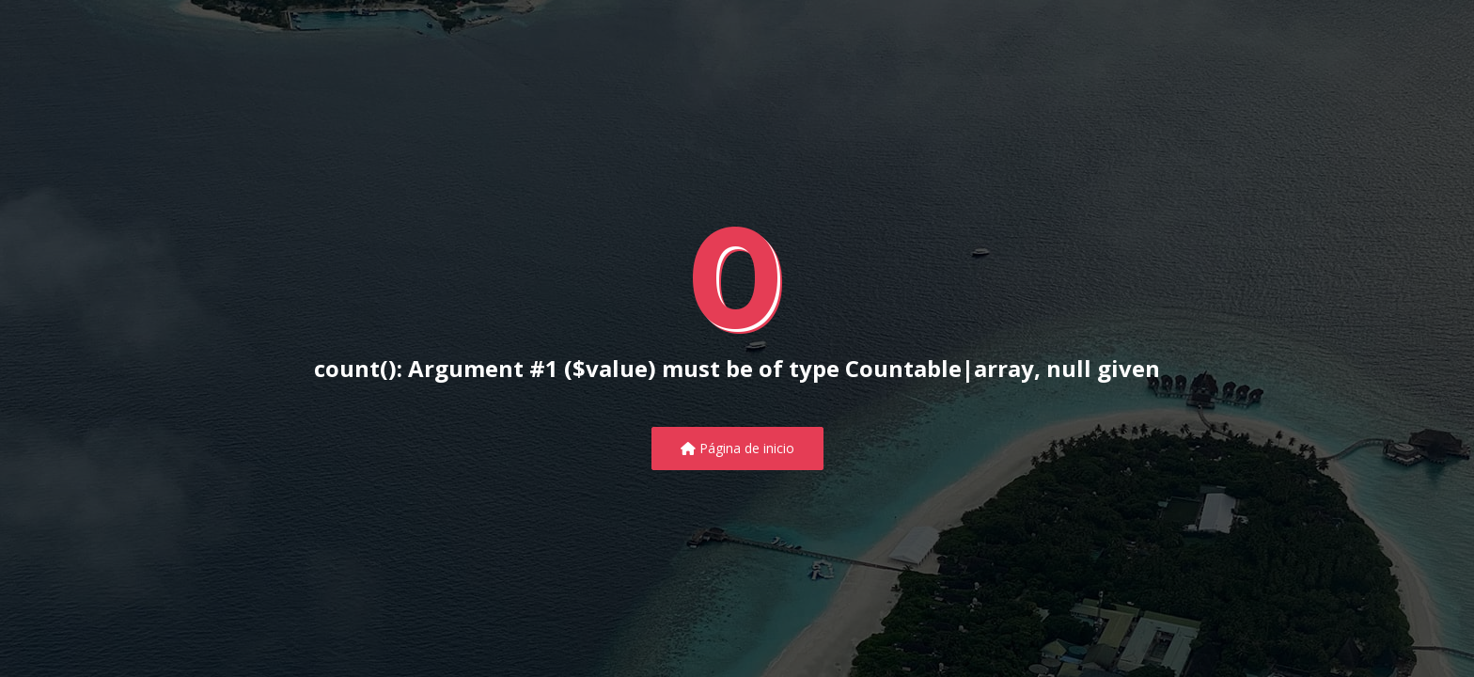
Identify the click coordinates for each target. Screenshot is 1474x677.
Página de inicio (737, 448)
